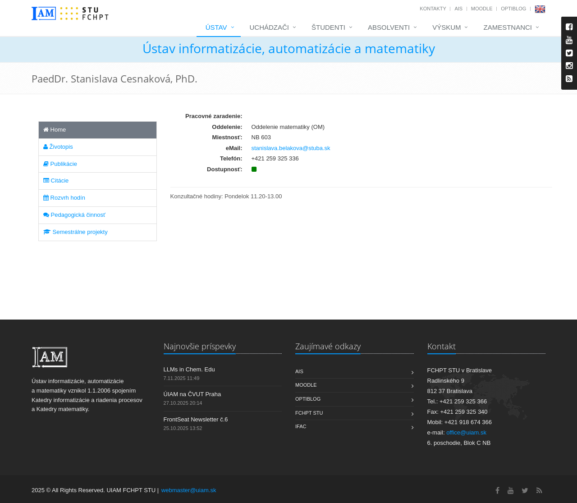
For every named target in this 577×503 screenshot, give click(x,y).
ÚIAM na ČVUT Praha (192, 394)
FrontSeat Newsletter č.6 (196, 419)
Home (54, 129)
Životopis (58, 146)
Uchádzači (269, 27)
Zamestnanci (507, 27)
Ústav (216, 27)
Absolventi (389, 27)
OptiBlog (513, 8)
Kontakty (433, 8)
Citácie (56, 180)
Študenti (328, 27)
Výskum (446, 27)
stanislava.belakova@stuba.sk (291, 148)
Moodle (482, 8)
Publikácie (60, 163)
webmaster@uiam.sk (188, 490)
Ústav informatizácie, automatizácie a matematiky (288, 48)
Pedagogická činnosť (74, 214)
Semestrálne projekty (75, 232)
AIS (458, 8)
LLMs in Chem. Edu (189, 369)
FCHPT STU (309, 413)
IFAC (300, 426)
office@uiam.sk (466, 432)
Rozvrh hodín (64, 197)
